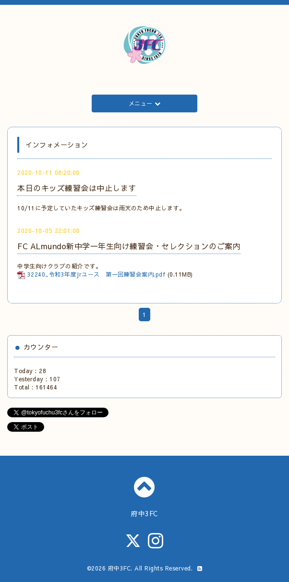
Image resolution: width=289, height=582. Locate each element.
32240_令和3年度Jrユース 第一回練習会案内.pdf (96, 274)
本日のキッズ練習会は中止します (76, 187)
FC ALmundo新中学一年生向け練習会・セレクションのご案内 (129, 246)
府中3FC (119, 568)
